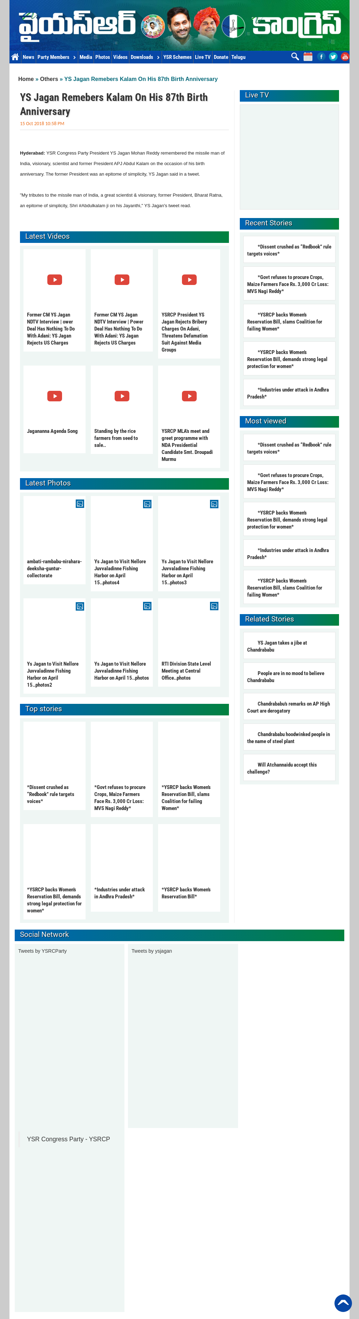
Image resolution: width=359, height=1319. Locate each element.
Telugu (238, 57)
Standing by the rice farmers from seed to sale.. (116, 438)
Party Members (57, 57)
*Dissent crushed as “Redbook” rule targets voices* (50, 794)
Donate (221, 57)
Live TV (203, 57)
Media (86, 57)
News (28, 57)
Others (49, 79)
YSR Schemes (177, 57)
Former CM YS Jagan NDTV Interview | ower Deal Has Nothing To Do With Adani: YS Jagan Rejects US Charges (51, 329)
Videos (120, 57)
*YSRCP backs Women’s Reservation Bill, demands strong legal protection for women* (287, 359)
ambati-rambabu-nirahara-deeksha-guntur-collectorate (54, 568)
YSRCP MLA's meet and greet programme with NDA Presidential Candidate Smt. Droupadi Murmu (187, 445)
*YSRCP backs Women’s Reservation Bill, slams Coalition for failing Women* (284, 322)
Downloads (145, 57)
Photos (102, 57)
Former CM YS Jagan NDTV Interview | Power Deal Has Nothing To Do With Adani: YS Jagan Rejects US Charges (118, 329)
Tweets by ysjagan (151, 951)
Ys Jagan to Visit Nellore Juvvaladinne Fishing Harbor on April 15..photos (121, 671)
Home (15, 57)
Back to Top (343, 1303)
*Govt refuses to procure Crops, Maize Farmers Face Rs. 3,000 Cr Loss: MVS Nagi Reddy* (287, 284)
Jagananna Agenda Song (52, 431)
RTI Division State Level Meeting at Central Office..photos (186, 671)
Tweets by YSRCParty (42, 951)
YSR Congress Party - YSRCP (68, 1139)
